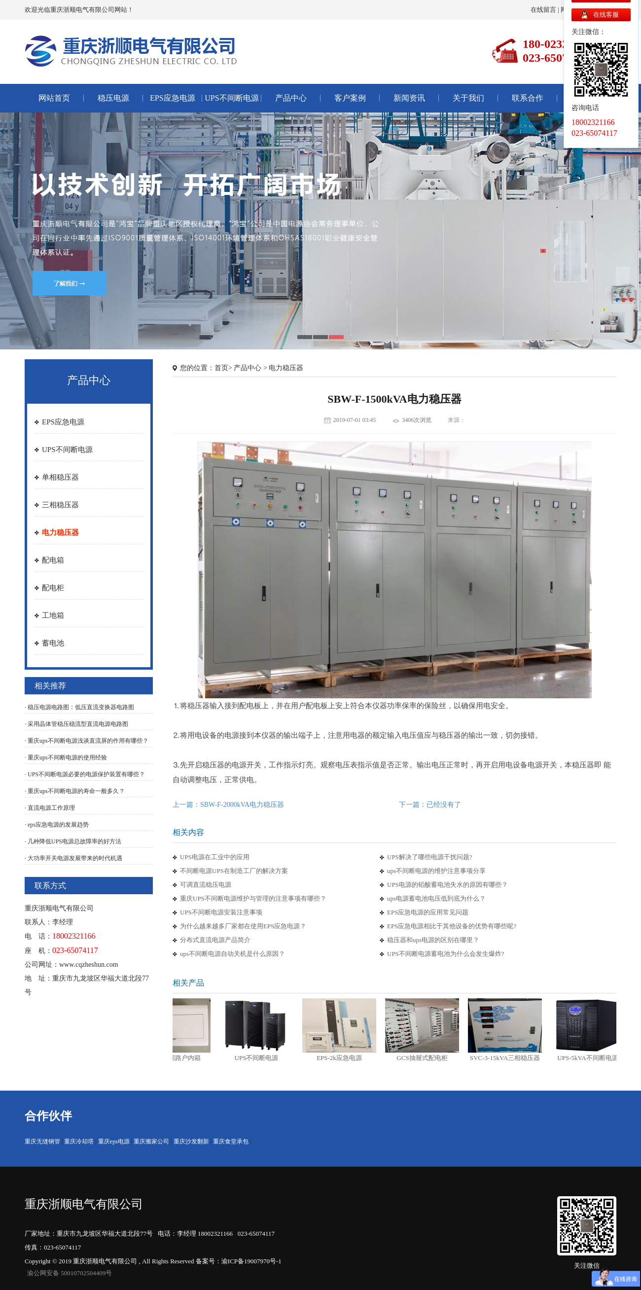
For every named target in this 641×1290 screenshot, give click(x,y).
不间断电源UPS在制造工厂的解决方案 (234, 870)
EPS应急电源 (172, 98)
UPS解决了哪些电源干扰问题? (429, 857)
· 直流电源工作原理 (50, 807)
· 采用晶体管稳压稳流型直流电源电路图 (76, 724)
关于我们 (468, 98)
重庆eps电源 (114, 1141)
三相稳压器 (60, 505)
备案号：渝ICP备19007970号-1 (239, 1261)
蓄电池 (53, 643)
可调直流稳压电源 (205, 884)
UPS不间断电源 (231, 98)
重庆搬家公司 (151, 1141)
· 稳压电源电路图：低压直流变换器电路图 (79, 707)
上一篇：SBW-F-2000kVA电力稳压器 (228, 804)
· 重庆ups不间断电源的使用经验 (66, 757)
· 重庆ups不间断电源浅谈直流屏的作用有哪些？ (86, 740)
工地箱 (53, 615)
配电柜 (53, 588)
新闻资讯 (409, 98)
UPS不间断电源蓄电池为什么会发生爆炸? (445, 953)
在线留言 (543, 9)
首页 (221, 368)
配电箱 (53, 560)
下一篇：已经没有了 (430, 804)
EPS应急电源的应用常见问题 (427, 912)
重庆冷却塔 (79, 1141)
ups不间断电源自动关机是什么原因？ (232, 953)
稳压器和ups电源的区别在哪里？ (433, 940)
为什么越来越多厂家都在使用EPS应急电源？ (243, 926)
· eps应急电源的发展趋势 (57, 824)
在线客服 (606, 14)
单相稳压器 (60, 477)
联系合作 (527, 98)
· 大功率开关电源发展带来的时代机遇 (73, 858)
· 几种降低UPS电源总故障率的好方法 (73, 841)
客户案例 (350, 98)
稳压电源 (113, 98)
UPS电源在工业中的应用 (214, 857)
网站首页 (54, 98)
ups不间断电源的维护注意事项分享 (436, 870)
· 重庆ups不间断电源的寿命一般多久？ (75, 791)
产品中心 (291, 98)
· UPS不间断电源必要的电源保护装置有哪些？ (85, 774)
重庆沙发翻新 (191, 1141)
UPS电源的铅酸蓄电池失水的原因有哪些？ (447, 884)
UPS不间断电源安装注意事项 (221, 912)
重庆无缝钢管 (42, 1141)
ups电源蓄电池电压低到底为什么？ (436, 898)
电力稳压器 (60, 532)
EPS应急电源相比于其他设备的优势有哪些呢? (451, 926)
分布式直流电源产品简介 (215, 940)
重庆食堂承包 (231, 1141)
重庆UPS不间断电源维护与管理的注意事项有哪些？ (253, 898)
